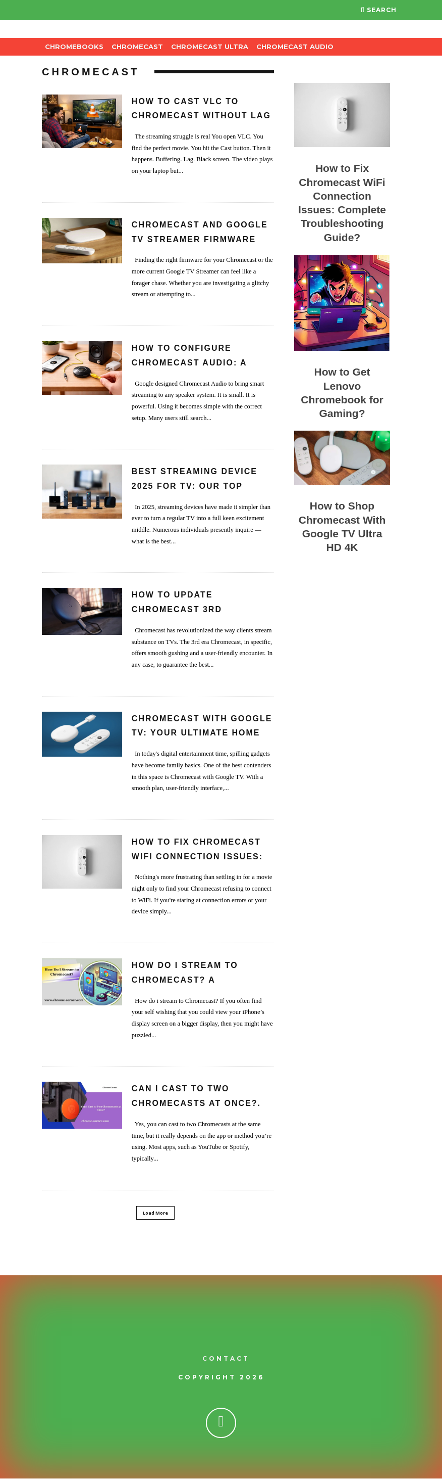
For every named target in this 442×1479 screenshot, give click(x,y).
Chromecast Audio (295, 46)
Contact (226, 1359)
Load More (155, 1213)
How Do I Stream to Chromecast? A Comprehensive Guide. (192, 980)
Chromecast (137, 46)
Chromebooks (74, 46)
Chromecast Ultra (209, 46)
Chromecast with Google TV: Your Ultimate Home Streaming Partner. (202, 733)
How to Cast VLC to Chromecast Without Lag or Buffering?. (201, 116)
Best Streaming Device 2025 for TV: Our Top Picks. (194, 486)
